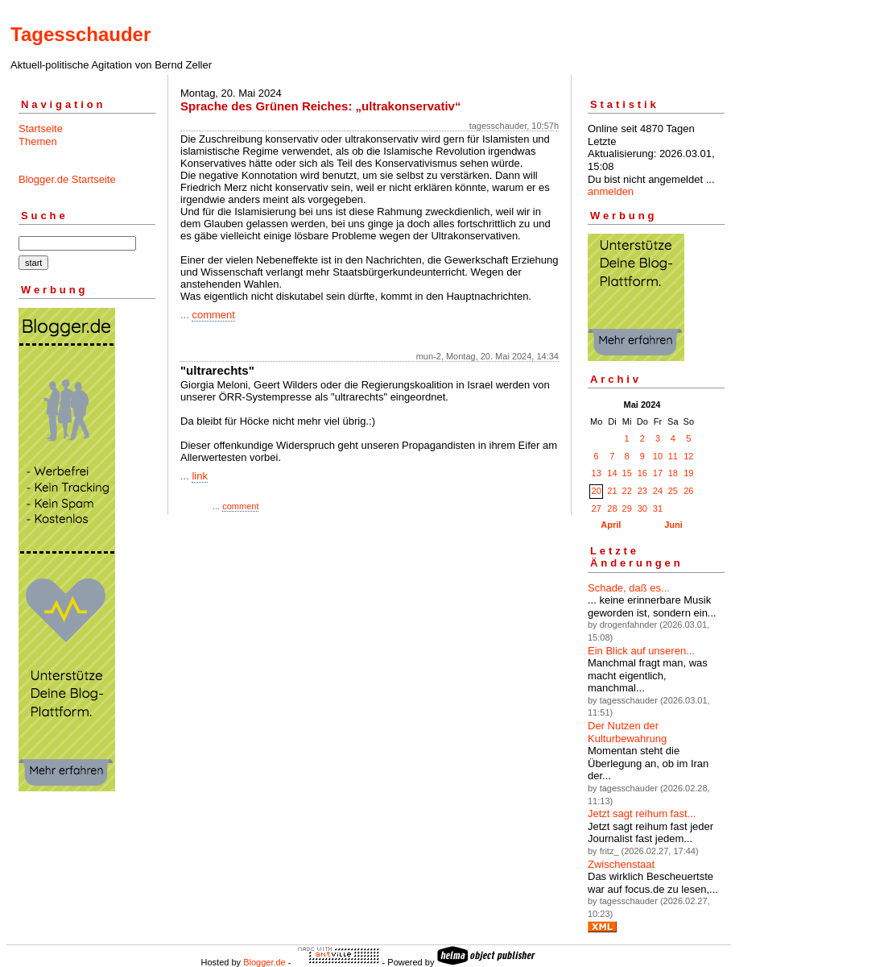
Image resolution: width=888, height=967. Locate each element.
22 (627, 491)
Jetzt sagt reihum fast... (642, 813)
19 (688, 473)
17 (658, 473)
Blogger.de (264, 962)
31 (658, 508)
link (200, 476)
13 (596, 473)
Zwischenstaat (621, 864)
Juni (673, 524)
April (611, 524)
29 (627, 508)
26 (688, 491)
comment (213, 315)
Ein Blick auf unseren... (641, 651)
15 (627, 473)
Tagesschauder (80, 34)
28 (612, 508)
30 (642, 508)
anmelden (611, 191)
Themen (38, 141)
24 (658, 491)
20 (596, 491)
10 (658, 456)
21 (612, 491)
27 (596, 508)
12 (688, 456)
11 (673, 456)
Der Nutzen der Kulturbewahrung (627, 732)
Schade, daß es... (629, 588)
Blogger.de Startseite (67, 179)
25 (673, 491)
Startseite (41, 128)
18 (673, 473)
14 (612, 473)
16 (642, 473)
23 (642, 491)
